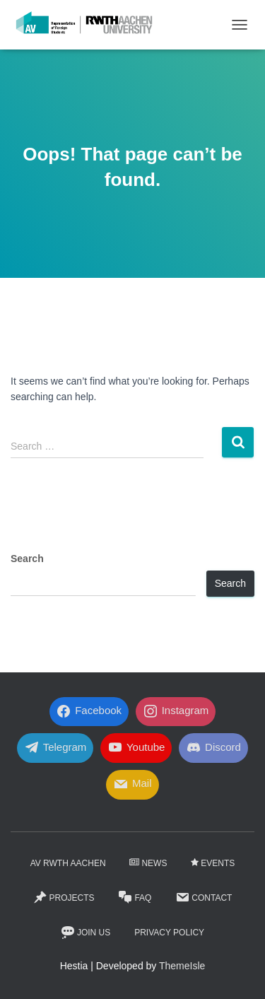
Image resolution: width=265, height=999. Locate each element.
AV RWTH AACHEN (68, 863)
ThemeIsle (182, 965)
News (148, 863)
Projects (64, 897)
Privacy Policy (169, 932)
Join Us (85, 932)
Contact (203, 897)
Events (213, 863)
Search (27, 558)
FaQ (134, 897)
